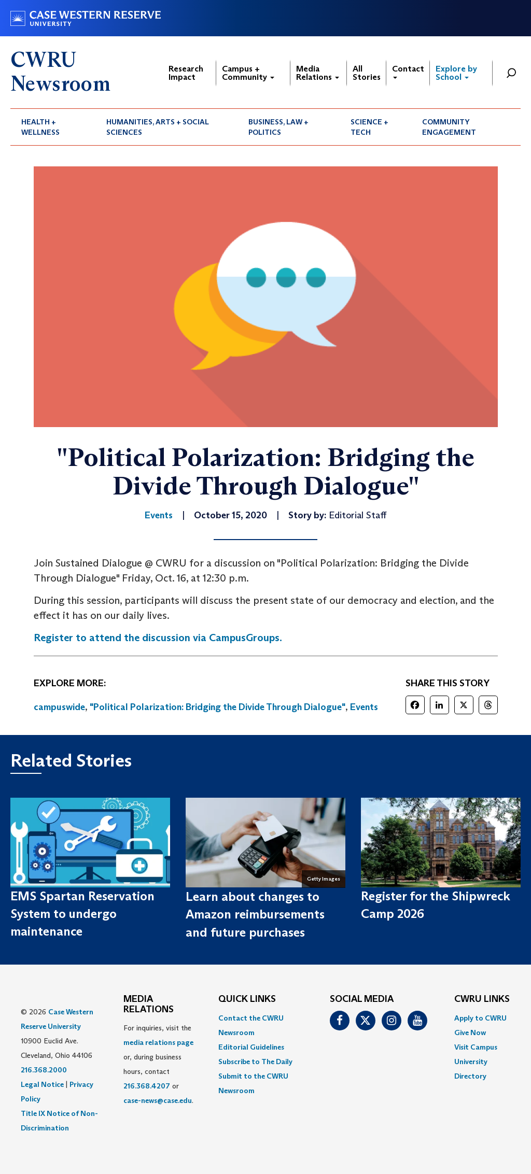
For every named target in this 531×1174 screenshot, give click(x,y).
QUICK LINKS (247, 999)
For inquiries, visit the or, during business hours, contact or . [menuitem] (158, 1064)
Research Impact (186, 73)
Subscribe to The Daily (255, 1061)
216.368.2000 (44, 1069)
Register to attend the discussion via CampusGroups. (158, 637)
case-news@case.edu (157, 1100)
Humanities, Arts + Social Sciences (157, 127)
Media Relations (317, 73)
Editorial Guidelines (251, 1047)
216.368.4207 (146, 1086)
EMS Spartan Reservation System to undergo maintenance (82, 913)
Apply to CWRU (480, 1018)
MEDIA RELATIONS (148, 1004)
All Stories (367, 73)
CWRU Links (482, 999)
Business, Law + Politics (278, 127)
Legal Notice (42, 1084)
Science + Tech (369, 127)
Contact (408, 71)
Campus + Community (248, 73)
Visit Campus (475, 1047)
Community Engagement (449, 127)
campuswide (59, 707)
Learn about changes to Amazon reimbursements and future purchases (255, 914)
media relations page (158, 1042)
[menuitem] (52, 127)
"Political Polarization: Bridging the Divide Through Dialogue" (217, 707)
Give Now (470, 1032)
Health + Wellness (40, 127)
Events (364, 707)
